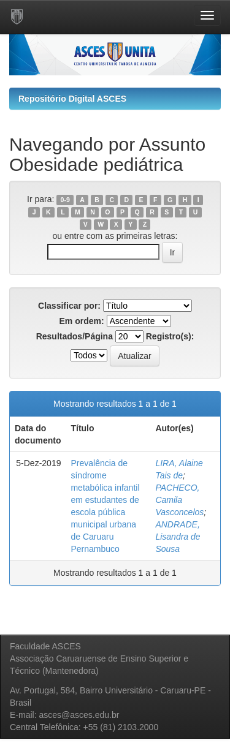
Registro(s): (170, 336)
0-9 (65, 199)
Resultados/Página (74, 336)
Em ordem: (81, 321)
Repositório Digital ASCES (72, 99)
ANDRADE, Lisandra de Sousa (177, 536)
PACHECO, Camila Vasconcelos (179, 500)
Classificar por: (69, 306)
